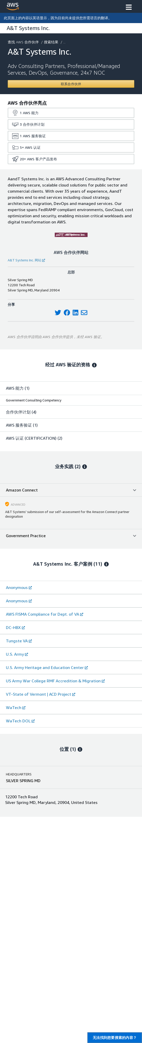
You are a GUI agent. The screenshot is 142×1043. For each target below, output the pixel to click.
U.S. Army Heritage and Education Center (47, 667)
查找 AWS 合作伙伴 (24, 42)
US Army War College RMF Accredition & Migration (55, 680)
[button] (129, 8)
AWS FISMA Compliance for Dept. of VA (44, 614)
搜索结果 (51, 42)
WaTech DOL (20, 720)
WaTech (15, 707)
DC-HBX (15, 627)
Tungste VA (19, 640)
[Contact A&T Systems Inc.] (71, 84)
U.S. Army (17, 654)
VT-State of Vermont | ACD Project (40, 694)
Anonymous (19, 587)
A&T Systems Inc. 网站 (26, 260)
